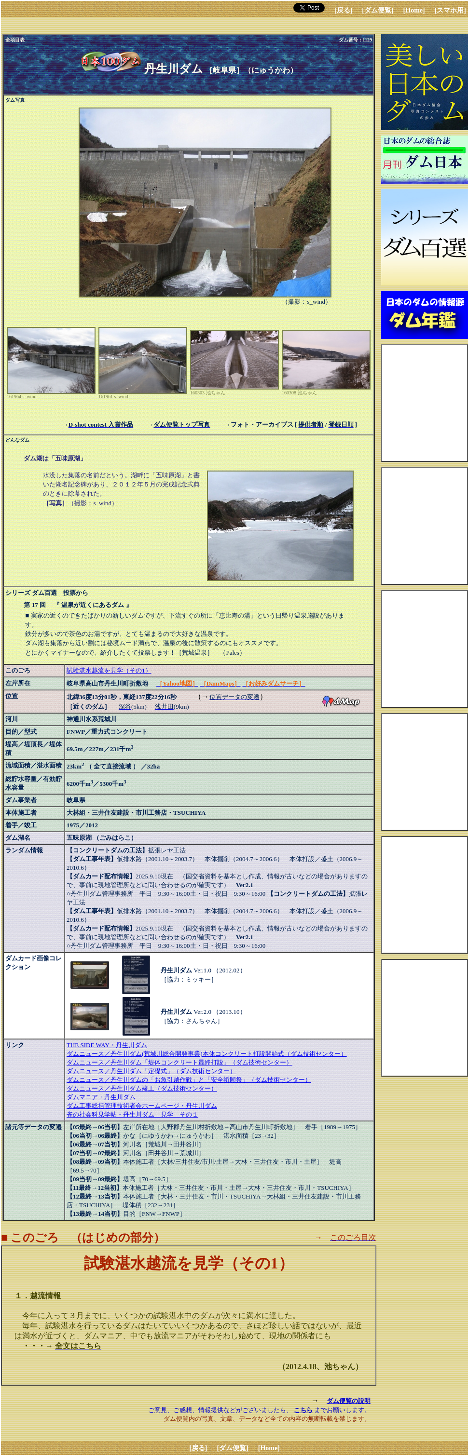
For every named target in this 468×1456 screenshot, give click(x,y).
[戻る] (343, 10)
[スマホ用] (450, 10)
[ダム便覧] (377, 10)
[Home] (414, 10)
